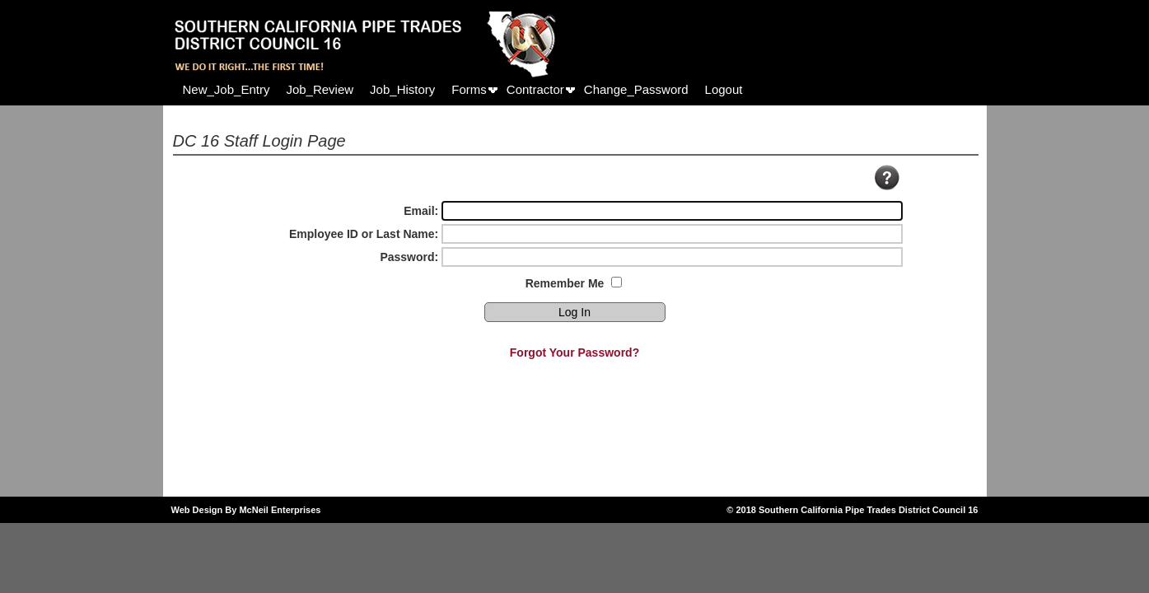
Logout (724, 89)
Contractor (535, 89)
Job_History (402, 89)
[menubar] (463, 89)
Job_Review (319, 89)
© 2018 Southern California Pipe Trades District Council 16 (852, 510)
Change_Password (636, 89)
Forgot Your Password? (574, 352)
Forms (469, 89)
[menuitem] (226, 89)
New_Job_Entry (226, 89)
